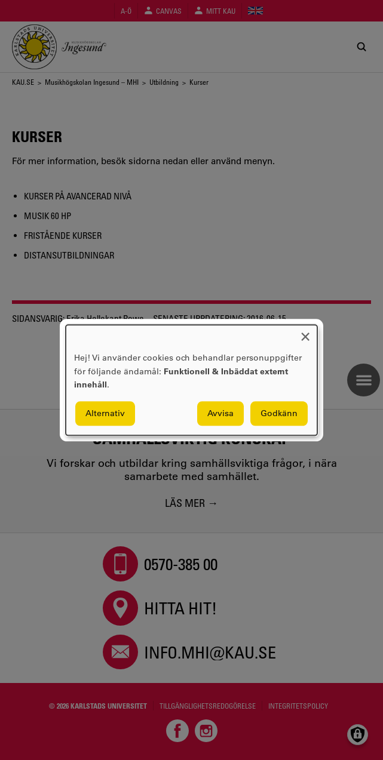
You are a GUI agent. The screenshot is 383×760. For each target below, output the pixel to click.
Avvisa (220, 413)
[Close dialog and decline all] (305, 332)
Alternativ (105, 413)
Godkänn (279, 413)
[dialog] (191, 380)
